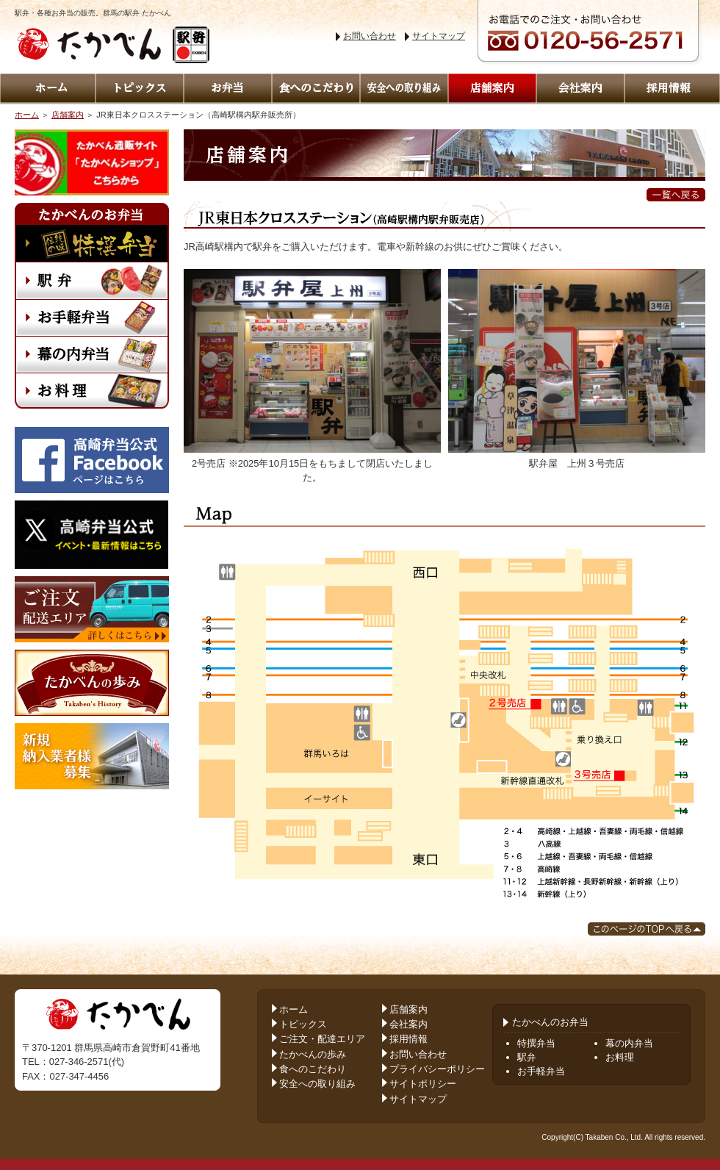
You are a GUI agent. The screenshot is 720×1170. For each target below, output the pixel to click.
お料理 (619, 1057)
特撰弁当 (536, 1043)
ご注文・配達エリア (322, 1038)
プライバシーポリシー (437, 1068)
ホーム (27, 114)
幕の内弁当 (629, 1043)
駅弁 (526, 1057)
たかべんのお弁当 (545, 1021)
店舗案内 (67, 114)
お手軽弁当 (541, 1071)
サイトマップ (438, 36)
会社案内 (408, 1024)
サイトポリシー (422, 1083)
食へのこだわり (312, 1068)
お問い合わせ (369, 36)
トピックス (303, 1024)
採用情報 (408, 1038)
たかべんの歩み (312, 1054)
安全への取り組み (317, 1083)
